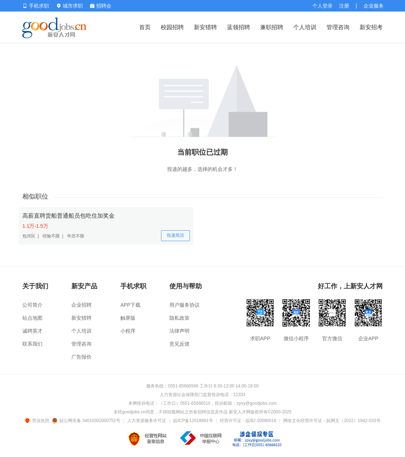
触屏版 (127, 318)
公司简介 (32, 305)
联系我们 (32, 344)
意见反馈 (179, 344)
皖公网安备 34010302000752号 (86, 420)
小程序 (127, 331)
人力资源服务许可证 (146, 420)
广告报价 (81, 357)
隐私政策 (179, 318)
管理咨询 (338, 27)
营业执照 (38, 420)
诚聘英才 (32, 331)
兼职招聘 (271, 27)
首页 (145, 27)
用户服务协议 (184, 305)
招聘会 (100, 6)
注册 (344, 6)
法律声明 (179, 331)
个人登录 (322, 6)
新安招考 (371, 27)
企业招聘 (81, 305)
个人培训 (304, 27)
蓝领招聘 (238, 27)
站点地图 (32, 318)
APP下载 (130, 305)
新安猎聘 (205, 27)
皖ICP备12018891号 (193, 420)
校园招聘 (172, 27)
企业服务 (374, 6)
